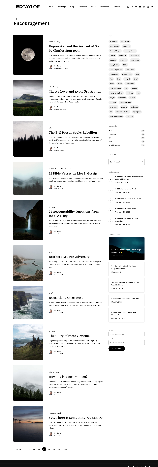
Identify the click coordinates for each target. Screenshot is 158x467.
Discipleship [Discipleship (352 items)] (114, 65)
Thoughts (56, 87)
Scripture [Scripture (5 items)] (134, 107)
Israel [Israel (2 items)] (120, 84)
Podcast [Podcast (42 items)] (130, 93)
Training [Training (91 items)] (129, 116)
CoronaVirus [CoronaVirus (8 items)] (134, 55)
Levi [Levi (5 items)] (126, 88)
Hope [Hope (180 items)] (112, 84)
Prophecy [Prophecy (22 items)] (122, 98)
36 (54, 449)
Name (110, 330)
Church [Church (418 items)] (112, 55)
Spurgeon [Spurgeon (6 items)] (137, 112)
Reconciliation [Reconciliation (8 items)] (125, 102)
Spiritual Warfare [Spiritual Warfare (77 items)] (122, 112)
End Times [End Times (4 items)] (130, 69)
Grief (51, 42)
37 (59, 449)
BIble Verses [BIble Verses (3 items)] (114, 46)
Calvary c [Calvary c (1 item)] (126, 46)
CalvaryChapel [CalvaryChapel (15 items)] (115, 51)
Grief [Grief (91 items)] (135, 79)
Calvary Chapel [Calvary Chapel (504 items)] (130, 51)
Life (50, 87)
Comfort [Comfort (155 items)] (122, 55)
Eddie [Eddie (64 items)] (125, 65)
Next (65, 449)
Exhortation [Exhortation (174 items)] (127, 74)
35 (49, 449)
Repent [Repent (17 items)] (124, 107)
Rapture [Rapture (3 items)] (113, 102)
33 (39, 449)
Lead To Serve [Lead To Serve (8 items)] (115, 88)
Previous (18, 449)
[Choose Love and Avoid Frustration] (28, 98)
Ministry (57, 42)
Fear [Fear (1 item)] (111, 79)
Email (110, 339)
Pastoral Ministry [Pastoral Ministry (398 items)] (116, 93)
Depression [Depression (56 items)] (135, 60)
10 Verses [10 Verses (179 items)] (113, 41)
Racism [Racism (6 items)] (132, 98)
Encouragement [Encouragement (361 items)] (116, 69)
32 (34, 449)
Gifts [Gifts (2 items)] (118, 79)
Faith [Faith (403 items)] (137, 74)
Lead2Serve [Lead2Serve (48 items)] (130, 84)
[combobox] (126, 162)
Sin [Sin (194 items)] (111, 112)
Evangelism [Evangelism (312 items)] (114, 74)
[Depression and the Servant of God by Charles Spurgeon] (28, 55)
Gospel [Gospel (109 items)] (127, 79)
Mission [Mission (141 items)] (134, 88)
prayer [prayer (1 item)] (112, 98)
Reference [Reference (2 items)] (113, 107)
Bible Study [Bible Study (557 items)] (125, 41)
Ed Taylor (58, 66)
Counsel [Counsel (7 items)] (113, 60)
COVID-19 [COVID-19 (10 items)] (123, 60)
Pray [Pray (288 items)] (138, 93)
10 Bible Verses (114, 145)
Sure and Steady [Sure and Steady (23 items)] (116, 116)
